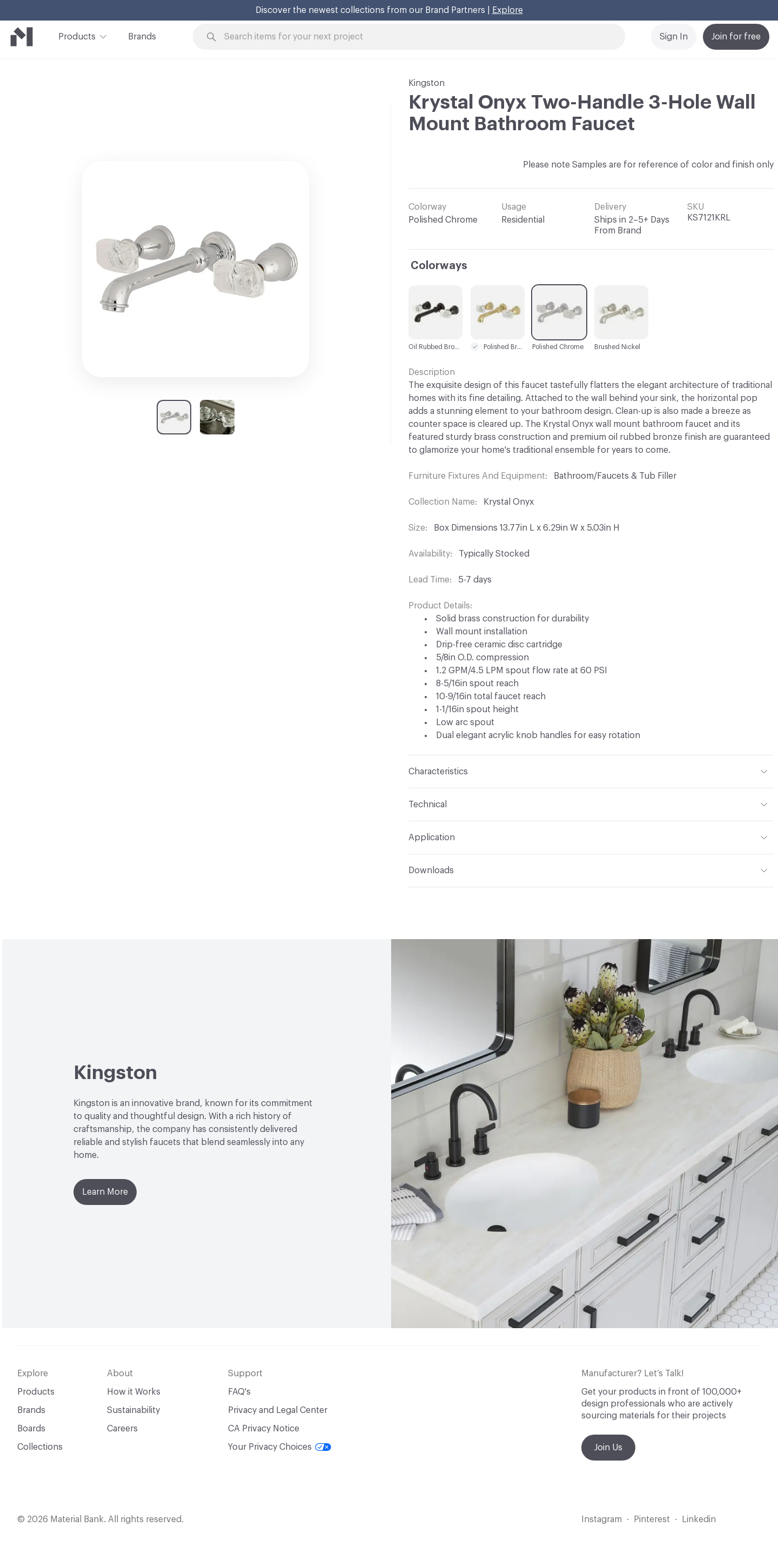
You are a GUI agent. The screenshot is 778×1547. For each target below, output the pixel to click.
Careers (122, 1428)
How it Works (133, 1392)
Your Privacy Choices (279, 1447)
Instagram (601, 1519)
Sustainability (133, 1410)
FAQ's (239, 1392)
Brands (142, 36)
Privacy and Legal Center (277, 1410)
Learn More (105, 1192)
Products (77, 35)
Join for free (736, 36)
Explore (507, 10)
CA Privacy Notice (263, 1428)
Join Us (608, 1447)
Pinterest (652, 1519)
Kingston (426, 83)
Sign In (674, 36)
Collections (40, 1447)
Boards (31, 1428)
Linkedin (699, 1519)
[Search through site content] (415, 37)
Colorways (439, 265)
